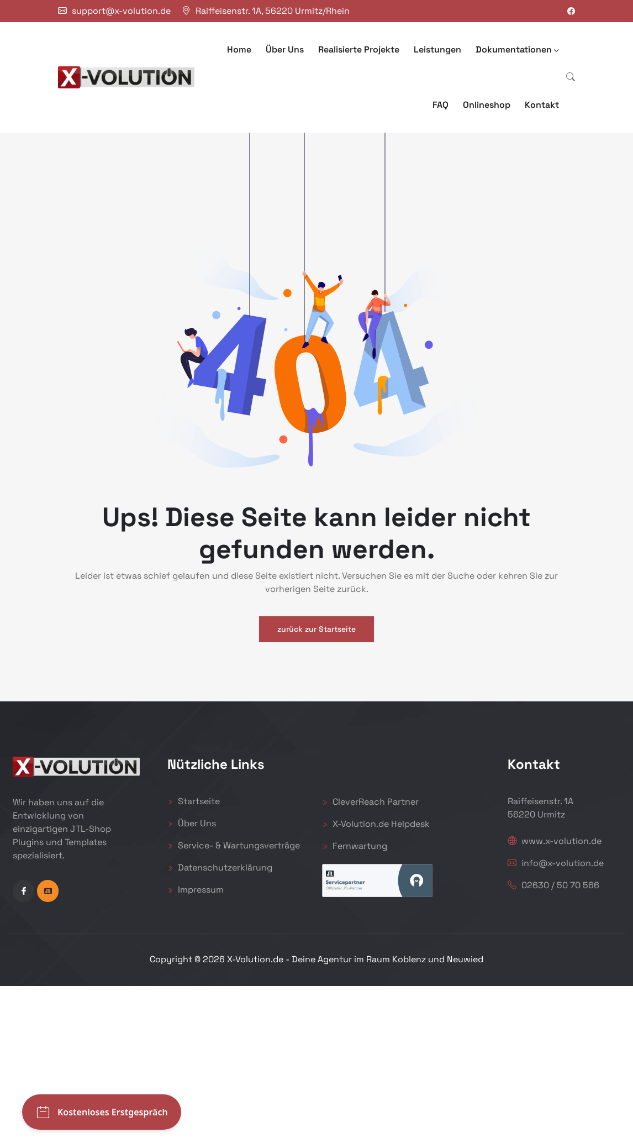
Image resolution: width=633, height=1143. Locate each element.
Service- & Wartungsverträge (233, 845)
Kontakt (542, 105)
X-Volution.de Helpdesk (376, 824)
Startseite (193, 801)
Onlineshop (486, 105)
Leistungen (437, 49)
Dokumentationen (517, 49)
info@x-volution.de (556, 863)
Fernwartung (354, 846)
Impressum (195, 889)
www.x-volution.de (555, 841)
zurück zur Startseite (316, 629)
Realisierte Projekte (358, 49)
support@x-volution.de (121, 11)
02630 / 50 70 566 (553, 885)
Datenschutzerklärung (219, 867)
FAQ (440, 105)
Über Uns (285, 49)
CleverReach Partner (370, 802)
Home (239, 49)
